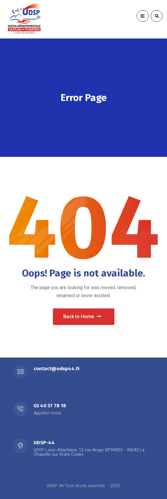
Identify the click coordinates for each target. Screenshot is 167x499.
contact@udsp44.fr (57, 368)
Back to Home (82, 316)
